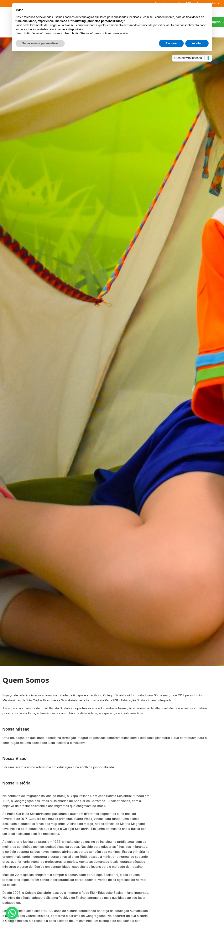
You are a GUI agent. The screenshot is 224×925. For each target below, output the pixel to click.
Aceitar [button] (197, 43)
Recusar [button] (171, 43)
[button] (12, 913)
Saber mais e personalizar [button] (40, 43)
